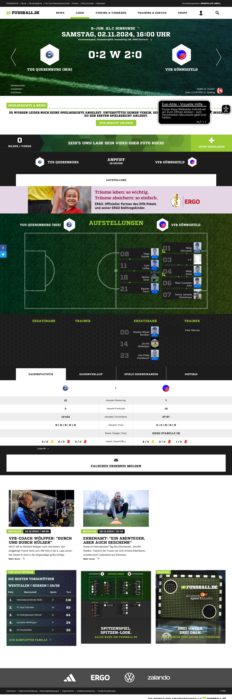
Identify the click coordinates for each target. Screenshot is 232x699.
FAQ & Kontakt (87, 3)
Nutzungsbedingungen (49, 691)
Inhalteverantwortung (86, 691)
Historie (191, 374)
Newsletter (100, 3)
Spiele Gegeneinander (141, 374)
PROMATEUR (12, 3)
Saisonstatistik (40, 374)
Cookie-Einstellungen (107, 691)
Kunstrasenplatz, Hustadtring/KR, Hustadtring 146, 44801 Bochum (116, 39)
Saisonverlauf (91, 374)
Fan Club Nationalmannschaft (57, 3)
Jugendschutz (68, 691)
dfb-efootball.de (35, 3)
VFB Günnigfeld (181, 69)
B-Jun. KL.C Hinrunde (116, 28)
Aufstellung (116, 180)
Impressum (11, 691)
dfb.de (23, 3)
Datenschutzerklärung (28, 691)
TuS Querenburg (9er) (49, 69)
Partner (75, 3)
